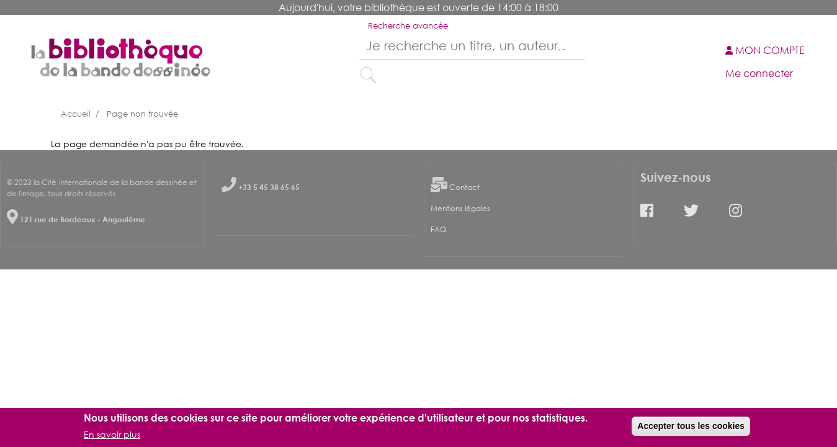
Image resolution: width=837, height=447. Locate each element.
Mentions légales (460, 208)
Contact (464, 187)
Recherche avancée (408, 25)
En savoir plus (112, 436)
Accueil (76, 114)
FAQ (438, 229)
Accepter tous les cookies (691, 428)
